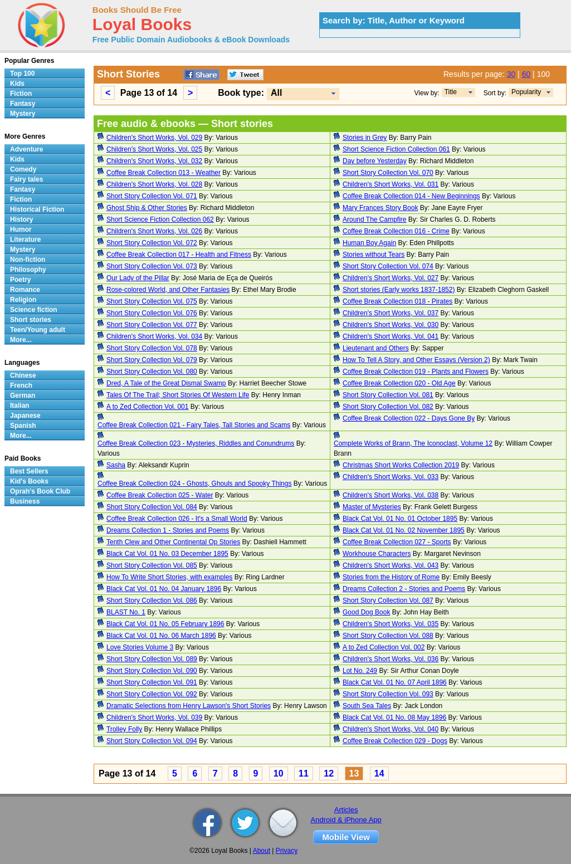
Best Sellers (29, 471)
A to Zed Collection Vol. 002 (383, 647)
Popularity (526, 92)
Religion (23, 300)
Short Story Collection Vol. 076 (151, 313)
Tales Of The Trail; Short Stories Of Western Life (177, 395)
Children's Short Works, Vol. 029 (154, 137)
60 (526, 74)
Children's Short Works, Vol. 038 (390, 495)
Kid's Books (29, 481)
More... (21, 340)
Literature (25, 239)
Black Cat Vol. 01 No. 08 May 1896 (394, 717)
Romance (25, 290)
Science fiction (33, 310)
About (261, 851)
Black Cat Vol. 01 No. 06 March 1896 (161, 636)
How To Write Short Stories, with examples (169, 577)
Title (451, 92)
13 (354, 773)
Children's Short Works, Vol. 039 (154, 717)
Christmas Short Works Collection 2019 (401, 465)
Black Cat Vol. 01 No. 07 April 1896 (395, 682)
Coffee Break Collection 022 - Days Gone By (409, 418)
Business (25, 501)
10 (279, 773)
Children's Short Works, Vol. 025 (154, 149)
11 (304, 773)
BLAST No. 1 (125, 612)
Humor (21, 229)
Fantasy (22, 104)
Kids (17, 83)
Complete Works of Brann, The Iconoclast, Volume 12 (413, 443)
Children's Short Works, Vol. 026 (154, 231)
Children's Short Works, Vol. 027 (390, 278)
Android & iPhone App (346, 820)
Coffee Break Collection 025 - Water (159, 495)
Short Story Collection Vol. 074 (388, 266)
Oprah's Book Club (40, 491)
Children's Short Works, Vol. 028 (154, 184)
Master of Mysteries (372, 507)
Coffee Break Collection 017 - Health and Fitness (178, 254)
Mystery (22, 114)
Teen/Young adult (37, 330)
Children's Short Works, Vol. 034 (154, 336)
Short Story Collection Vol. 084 (151, 507)
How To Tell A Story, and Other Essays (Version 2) (416, 360)
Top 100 (22, 73)
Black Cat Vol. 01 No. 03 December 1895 (167, 554)
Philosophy (28, 270)
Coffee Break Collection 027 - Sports (397, 542)
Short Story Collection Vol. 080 (151, 371)
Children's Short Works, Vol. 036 (390, 659)
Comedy (23, 169)
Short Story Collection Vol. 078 (151, 348)
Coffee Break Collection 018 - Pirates (397, 301)
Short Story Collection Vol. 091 (151, 682)
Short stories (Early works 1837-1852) (399, 290)
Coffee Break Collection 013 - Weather (163, 173)
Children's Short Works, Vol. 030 (390, 325)
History (21, 219)
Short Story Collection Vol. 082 (388, 407)
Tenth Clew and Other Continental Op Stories (173, 542)
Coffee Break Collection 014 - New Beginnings (411, 196)
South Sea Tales (367, 706)
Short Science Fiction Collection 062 (160, 219)
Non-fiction (27, 259)
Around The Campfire (375, 219)
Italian (20, 405)
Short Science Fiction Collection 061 (396, 149)
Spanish (23, 425)
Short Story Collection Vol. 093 (388, 694)
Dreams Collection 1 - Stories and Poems (167, 530)
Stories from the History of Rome (391, 577)
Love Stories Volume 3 (139, 647)
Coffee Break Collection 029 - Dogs (395, 741)
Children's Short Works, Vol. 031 (390, 184)
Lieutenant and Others (376, 348)
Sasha (115, 465)
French (21, 385)
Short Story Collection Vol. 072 (151, 243)
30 (511, 74)
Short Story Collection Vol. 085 (151, 565)
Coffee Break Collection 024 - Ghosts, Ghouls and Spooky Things (194, 483)
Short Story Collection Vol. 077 (151, 325)
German (22, 395)
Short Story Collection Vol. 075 (151, 301)
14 (379, 773)
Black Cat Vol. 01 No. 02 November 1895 (404, 530)
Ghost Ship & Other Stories (146, 208)
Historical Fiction (37, 209)
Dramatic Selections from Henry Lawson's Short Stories (188, 706)
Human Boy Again (369, 243)
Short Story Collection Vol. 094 (151, 741)
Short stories (30, 320)
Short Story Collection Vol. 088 (388, 636)
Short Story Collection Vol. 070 (388, 173)
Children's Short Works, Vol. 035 (390, 624)
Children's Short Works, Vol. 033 (390, 477)
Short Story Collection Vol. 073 (151, 266)
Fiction (21, 93)
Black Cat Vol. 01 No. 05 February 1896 (165, 624)
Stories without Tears (373, 254)
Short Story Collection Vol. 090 (151, 671)
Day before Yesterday (375, 161)
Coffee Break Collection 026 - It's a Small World (176, 519)
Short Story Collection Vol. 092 (151, 694)
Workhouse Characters (377, 554)
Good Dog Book (366, 612)
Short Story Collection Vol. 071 (151, 196)
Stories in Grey (365, 137)
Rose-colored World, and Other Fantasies (168, 290)
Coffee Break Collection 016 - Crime (396, 231)
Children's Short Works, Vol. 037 (390, 313)
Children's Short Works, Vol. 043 (390, 565)
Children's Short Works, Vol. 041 (390, 336)
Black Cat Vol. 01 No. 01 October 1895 (400, 519)
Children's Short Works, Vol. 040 (390, 729)
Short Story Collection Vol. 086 (151, 600)
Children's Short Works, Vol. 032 (154, 161)
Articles (346, 810)
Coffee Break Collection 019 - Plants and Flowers (416, 371)
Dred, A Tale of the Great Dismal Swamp (166, 383)
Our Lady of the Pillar (137, 278)
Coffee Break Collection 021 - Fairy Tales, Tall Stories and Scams (193, 425)
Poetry (20, 280)
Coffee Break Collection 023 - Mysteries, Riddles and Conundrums (195, 443)
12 (329, 773)
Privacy (286, 851)
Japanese (25, 415)
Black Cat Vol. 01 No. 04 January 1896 (163, 589)
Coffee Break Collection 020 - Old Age (399, 383)
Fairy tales (26, 179)
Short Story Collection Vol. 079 (151, 360)
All (276, 92)
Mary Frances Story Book (380, 208)
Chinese (23, 375)
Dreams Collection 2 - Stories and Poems (404, 589)
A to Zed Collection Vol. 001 (147, 407)
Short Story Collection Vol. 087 (388, 600)
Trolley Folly (124, 729)
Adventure (26, 149)
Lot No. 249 (360, 671)
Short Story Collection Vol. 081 (388, 395)
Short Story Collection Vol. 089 (151, 659)
